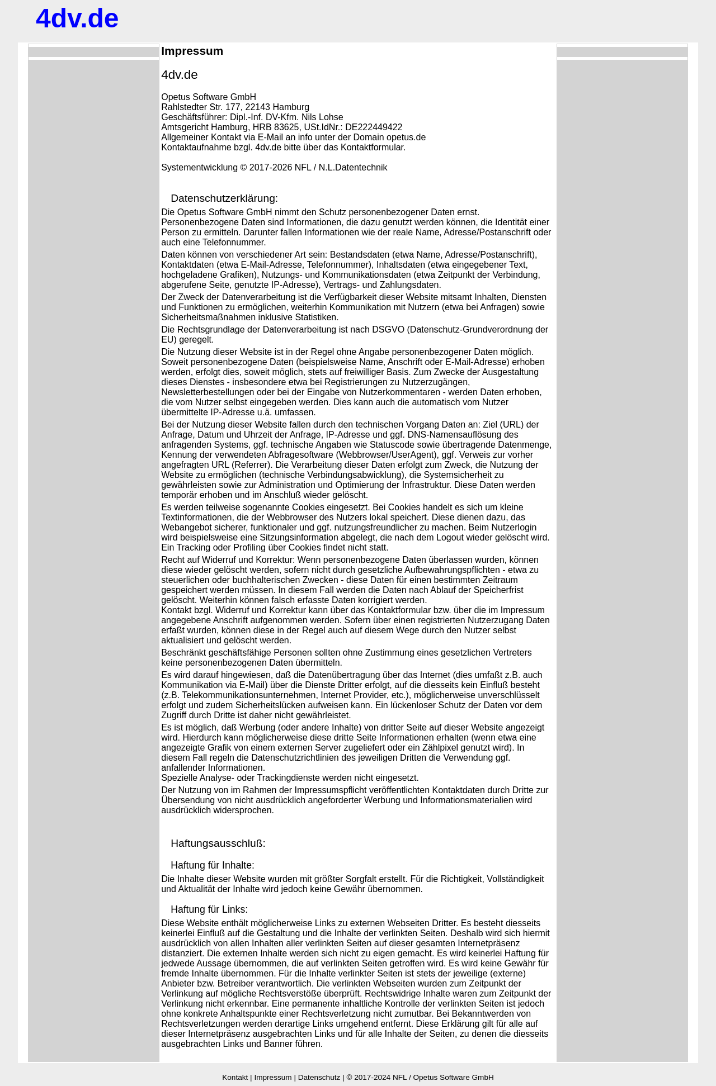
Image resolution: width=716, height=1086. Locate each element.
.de (77, 18)
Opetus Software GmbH (453, 1077)
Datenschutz (319, 1077)
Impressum (272, 1077)
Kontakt (235, 1077)
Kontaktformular (372, 147)
